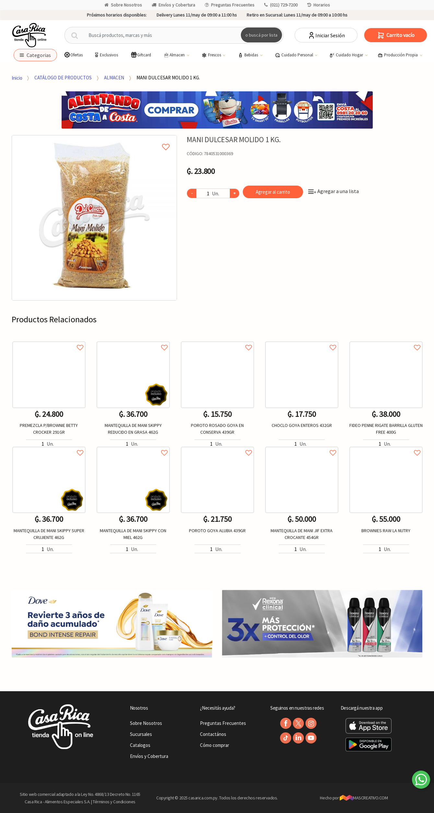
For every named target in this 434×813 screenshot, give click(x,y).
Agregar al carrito (273, 192)
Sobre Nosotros (123, 5)
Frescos (212, 55)
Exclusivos (105, 55)
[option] (94, 217)
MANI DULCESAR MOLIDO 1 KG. (168, 77)
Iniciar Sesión (326, 35)
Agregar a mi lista (94, 139)
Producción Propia (398, 55)
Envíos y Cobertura (173, 5)
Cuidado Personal (294, 55)
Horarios (318, 5)
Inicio (17, 77)
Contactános (213, 734)
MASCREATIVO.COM (364, 798)
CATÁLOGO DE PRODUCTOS (63, 77)
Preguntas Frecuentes (229, 5)
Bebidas (248, 55)
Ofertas (73, 55)
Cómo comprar (214, 745)
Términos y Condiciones (114, 802)
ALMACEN (114, 77)
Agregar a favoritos (48, 340)
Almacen (174, 55)
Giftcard (141, 55)
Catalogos (140, 745)
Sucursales (141, 734)
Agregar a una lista (333, 191)
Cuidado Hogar (346, 55)
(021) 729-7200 (281, 5)
